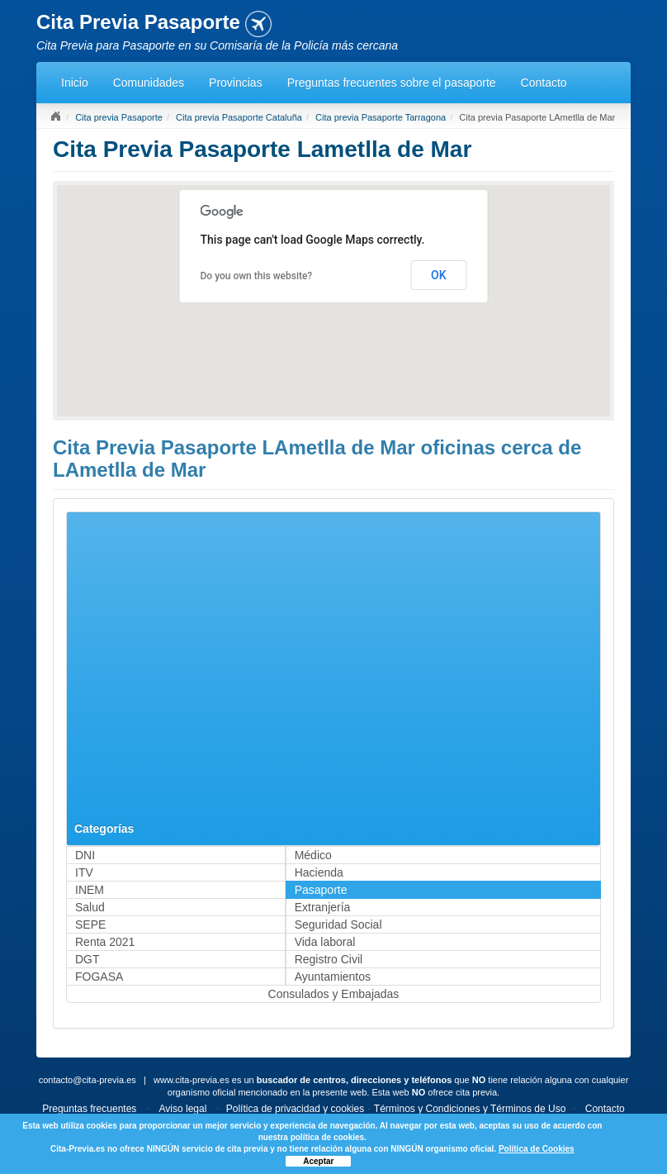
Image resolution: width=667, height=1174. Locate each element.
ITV (84, 872)
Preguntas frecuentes (89, 1109)
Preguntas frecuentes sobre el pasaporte (391, 82)
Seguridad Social (338, 924)
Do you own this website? (257, 276)
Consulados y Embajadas (334, 994)
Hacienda (319, 872)
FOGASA (99, 976)
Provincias (236, 82)
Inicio (74, 82)
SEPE (90, 924)
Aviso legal (183, 1109)
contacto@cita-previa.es (87, 1080)
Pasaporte (321, 889)
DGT (87, 959)
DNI (85, 855)
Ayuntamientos (333, 976)
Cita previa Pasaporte (119, 117)
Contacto (544, 82)
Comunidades (148, 82)
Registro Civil (328, 959)
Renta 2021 (105, 941)
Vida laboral (325, 941)
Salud (90, 907)
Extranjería (323, 907)
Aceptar (318, 1161)
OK (439, 275)
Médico (313, 855)
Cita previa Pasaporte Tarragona (380, 117)
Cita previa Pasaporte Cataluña (239, 117)
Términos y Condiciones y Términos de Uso (470, 1109)
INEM (89, 889)
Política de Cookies (537, 1148)
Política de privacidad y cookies (295, 1109)
